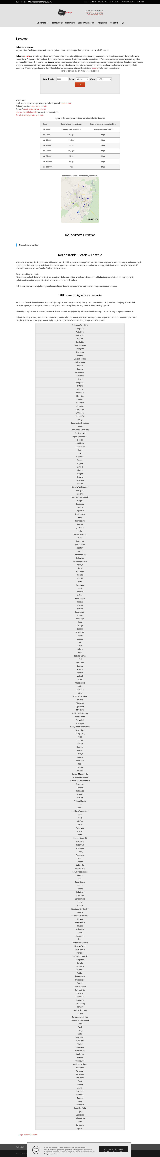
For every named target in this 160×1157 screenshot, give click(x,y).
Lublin (80, 645)
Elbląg (80, 450)
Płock (80, 818)
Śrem (80, 939)
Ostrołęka (80, 770)
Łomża (80, 666)
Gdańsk (80, 460)
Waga (92, 79)
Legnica (80, 635)
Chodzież (80, 396)
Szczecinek (80, 997)
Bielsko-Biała (80, 362)
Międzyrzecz (80, 683)
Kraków (80, 605)
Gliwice (80, 470)
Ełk (80, 453)
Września (80, 1074)
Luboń (80, 649)
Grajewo (79, 494)
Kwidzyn (80, 625)
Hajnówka (80, 511)
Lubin (80, 642)
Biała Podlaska (80, 345)
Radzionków (80, 868)
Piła (80, 804)
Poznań (80, 831)
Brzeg (80, 379)
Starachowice (79, 949)
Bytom (80, 386)
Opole (80, 764)
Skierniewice (80, 922)
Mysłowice (80, 706)
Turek (80, 1027)
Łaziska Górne (80, 656)
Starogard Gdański (80, 956)
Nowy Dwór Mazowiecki (80, 727)
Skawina (80, 919)
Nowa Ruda (80, 716)
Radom (80, 861)
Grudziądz (80, 504)
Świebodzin (79, 980)
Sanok (80, 902)
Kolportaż (41, 23)
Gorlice (80, 483)
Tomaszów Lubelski (80, 1017)
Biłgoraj (80, 365)
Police (80, 824)
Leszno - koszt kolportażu (27, 112)
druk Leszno (66, 103)
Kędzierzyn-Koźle (80, 561)
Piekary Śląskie (80, 801)
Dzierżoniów (80, 446)
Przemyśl (80, 845)
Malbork (80, 676)
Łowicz (80, 669)
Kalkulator (102, 2)
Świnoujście (80, 990)
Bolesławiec (80, 372)
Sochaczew (79, 929)
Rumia (79, 885)
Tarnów (80, 1007)
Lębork (80, 629)
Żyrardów (80, 1125)
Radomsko (80, 865)
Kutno (80, 622)
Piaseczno (80, 794)
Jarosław (80, 527)
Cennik (93, 2)
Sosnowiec (80, 936)
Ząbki (80, 1081)
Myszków (80, 710)
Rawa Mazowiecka (80, 872)
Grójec (80, 500)
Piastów (80, 797)
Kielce (80, 568)
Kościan (80, 595)
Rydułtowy (80, 892)
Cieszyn (80, 419)
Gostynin (80, 490)
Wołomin (80, 1067)
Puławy (80, 851)
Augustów (80, 332)
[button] (113, 1149)
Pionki (80, 807)
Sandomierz (80, 899)
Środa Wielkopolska (80, 943)
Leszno (80, 639)
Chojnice (80, 399)
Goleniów (80, 480)
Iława (80, 517)
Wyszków (80, 1077)
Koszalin (80, 602)
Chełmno (80, 392)
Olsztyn (80, 753)
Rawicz (80, 875)
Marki (80, 679)
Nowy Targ (80, 733)
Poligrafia (102, 23)
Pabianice (80, 791)
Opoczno (80, 760)
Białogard (80, 349)
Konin (80, 588)
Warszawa (80, 1047)
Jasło (80, 531)
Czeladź (80, 426)
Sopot (80, 932)
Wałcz (80, 1044)
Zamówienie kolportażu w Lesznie (30, 115)
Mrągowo (80, 703)
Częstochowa (80, 433)
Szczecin (79, 993)
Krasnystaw (80, 612)
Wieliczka (80, 1054)
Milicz (80, 693)
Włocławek (80, 1061)
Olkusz (80, 750)
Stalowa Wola (80, 946)
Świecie (80, 983)
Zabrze (80, 1084)
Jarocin (80, 524)
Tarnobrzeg (80, 1003)
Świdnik (80, 973)
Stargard (79, 953)
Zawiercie (80, 1105)
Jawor (80, 537)
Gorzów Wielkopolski (80, 487)
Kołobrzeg (80, 585)
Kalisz (80, 551)
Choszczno (80, 409)
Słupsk (80, 926)
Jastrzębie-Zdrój (80, 534)
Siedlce (80, 905)
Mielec (80, 686)
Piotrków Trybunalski (80, 811)
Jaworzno (80, 541)
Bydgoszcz (80, 382)
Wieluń (80, 1057)
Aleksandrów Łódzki (80, 325)
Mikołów (80, 689)
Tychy (80, 1030)
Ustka (80, 1034)
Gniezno (80, 477)
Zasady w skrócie (128, 2)
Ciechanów (80, 416)
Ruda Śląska (80, 882)
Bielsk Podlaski (80, 359)
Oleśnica (79, 747)
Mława (80, 699)
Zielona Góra (80, 1118)
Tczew (80, 1013)
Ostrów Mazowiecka (80, 774)
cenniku (95, 68)
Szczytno (80, 1000)
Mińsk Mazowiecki (79, 696)
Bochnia (80, 369)
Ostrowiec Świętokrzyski (80, 781)
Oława (80, 757)
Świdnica (80, 969)
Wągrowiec (80, 1037)
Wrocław (80, 1071)
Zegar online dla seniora (28, 1134)
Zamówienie (114, 2)
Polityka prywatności (51, 1154)
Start (86, 2)
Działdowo (80, 443)
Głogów (80, 473)
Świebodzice (80, 976)
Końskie (80, 591)
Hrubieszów (80, 514)
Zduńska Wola (80, 1108)
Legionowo (79, 632)
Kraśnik (80, 608)
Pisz (80, 814)
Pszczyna (80, 848)
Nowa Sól (80, 720)
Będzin (80, 338)
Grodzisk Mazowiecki (80, 497)
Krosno (80, 615)
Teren (71, 79)
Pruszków (80, 841)
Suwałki (80, 963)
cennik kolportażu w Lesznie (34, 109)
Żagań (79, 1088)
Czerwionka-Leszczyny (80, 429)
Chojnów (80, 403)
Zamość (80, 1098)
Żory (80, 1121)
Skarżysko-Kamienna (80, 915)
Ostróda (80, 767)
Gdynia (80, 463)
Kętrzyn (80, 565)
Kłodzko (80, 575)
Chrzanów (80, 413)
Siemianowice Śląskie (79, 909)
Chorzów (80, 406)
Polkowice (80, 828)
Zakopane (80, 1091)
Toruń (80, 1023)
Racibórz (80, 858)
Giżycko (80, 467)
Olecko (80, 743)
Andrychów (80, 328)
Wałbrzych (80, 1040)
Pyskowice (80, 855)
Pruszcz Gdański (80, 838)
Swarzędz (80, 966)
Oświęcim (80, 784)
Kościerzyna (80, 598)
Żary (80, 1101)
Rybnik (80, 889)
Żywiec (80, 1128)
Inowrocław (80, 521)
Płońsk (80, 821)
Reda (80, 878)
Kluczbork (80, 571)
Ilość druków (48, 79)
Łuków (80, 673)
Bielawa (80, 355)
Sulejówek (80, 959)
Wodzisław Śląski (80, 1064)
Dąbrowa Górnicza (80, 436)
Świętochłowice (80, 986)
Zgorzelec (80, 1115)
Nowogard (80, 723)
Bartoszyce (79, 335)
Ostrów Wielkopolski (80, 777)
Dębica (80, 440)
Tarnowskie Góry (80, 1010)
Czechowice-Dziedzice (80, 423)
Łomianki (80, 662)
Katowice (80, 558)
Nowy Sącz (80, 730)
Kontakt (140, 2)
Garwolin (80, 457)
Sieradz (80, 912)
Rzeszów (80, 895)
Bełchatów (80, 342)
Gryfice (80, 507)
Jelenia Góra (80, 544)
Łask (80, 652)
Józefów (80, 548)
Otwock (80, 787)
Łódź (80, 659)
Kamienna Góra (80, 554)
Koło (80, 581)
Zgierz (80, 1111)
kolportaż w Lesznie (39, 106)
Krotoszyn (80, 619)
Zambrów (80, 1094)
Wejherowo (80, 1051)
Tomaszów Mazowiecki (80, 1020)
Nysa (80, 737)
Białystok (80, 352)
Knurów (80, 578)
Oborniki (80, 740)
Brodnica (80, 375)
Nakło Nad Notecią (80, 713)
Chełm (80, 389)
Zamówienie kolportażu (63, 23)
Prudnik (80, 835)
